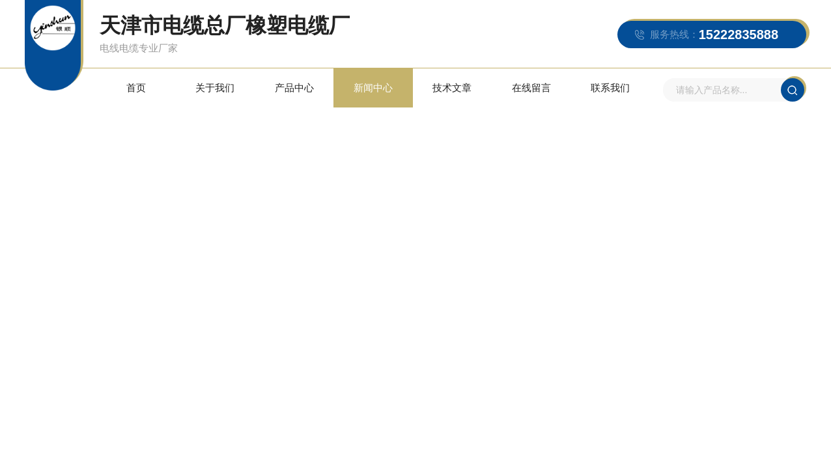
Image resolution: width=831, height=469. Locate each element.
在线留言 (531, 87)
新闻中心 (373, 87)
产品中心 (294, 87)
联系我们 (610, 87)
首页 (136, 87)
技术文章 (452, 87)
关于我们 (214, 87)
